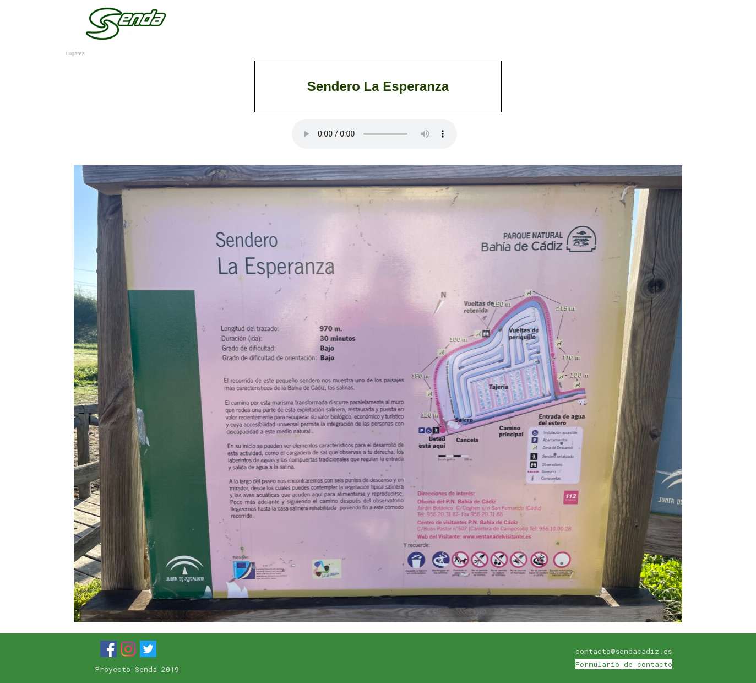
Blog (650, 26)
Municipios (485, 26)
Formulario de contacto (623, 664)
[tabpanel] (378, 86)
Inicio (319, 26)
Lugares (568, 26)
